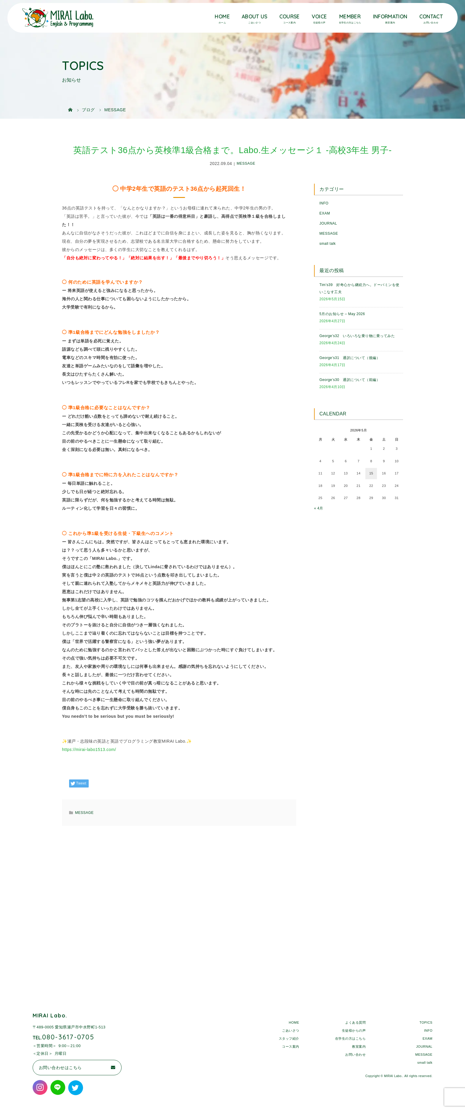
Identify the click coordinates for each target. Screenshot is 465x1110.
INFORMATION (390, 16)
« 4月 (318, 508)
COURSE (289, 16)
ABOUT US (254, 16)
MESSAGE (246, 164)
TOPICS (425, 1022)
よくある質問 (355, 1022)
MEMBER (350, 16)
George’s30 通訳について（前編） (349, 380)
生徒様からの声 (354, 1030)
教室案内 (359, 1046)
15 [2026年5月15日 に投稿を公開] (371, 473)
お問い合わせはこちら (60, 1067)
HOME (222, 16)
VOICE (319, 16)
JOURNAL (328, 223)
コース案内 (290, 1046)
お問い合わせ (355, 1054)
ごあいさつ (290, 1030)
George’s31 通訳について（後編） (349, 358)
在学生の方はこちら (350, 1038)
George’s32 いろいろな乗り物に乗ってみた (357, 336)
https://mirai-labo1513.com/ (89, 749)
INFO (324, 203)
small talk (327, 244)
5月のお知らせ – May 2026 (342, 314)
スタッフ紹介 (289, 1038)
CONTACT (431, 16)
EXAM (324, 213)
